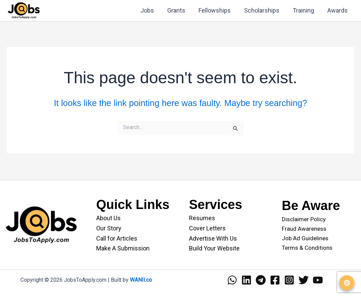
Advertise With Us (213, 238)
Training (304, 10)
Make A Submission (123, 248)
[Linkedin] (246, 280)
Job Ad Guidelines (305, 238)
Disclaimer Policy (304, 219)
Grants (181, 10)
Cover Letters (207, 228)
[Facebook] (275, 280)
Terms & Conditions (307, 247)
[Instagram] (289, 280)
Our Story (108, 228)
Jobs (152, 10)
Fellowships (218, 10)
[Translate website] (346, 282)
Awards (338, 10)
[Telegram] (261, 280)
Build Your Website (214, 248)
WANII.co (141, 280)
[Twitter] (303, 280)
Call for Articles (116, 238)
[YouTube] (318, 280)
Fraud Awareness (304, 228)
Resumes (202, 218)
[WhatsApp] (232, 280)
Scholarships (264, 10)
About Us (108, 218)
